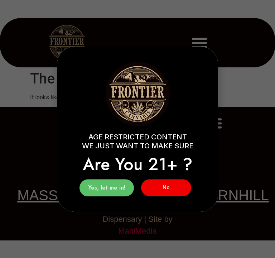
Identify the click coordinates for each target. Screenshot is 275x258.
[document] (137, 129)
